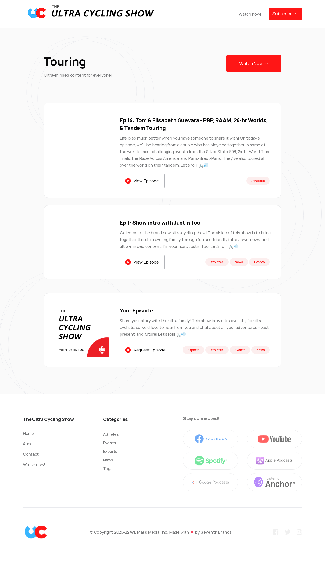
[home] (90, 13)
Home (28, 433)
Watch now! (250, 14)
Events (109, 442)
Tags (107, 468)
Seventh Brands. (217, 532)
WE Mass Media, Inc (148, 532)
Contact (31, 454)
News (108, 460)
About (28, 443)
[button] (285, 14)
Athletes (111, 434)
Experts (110, 451)
